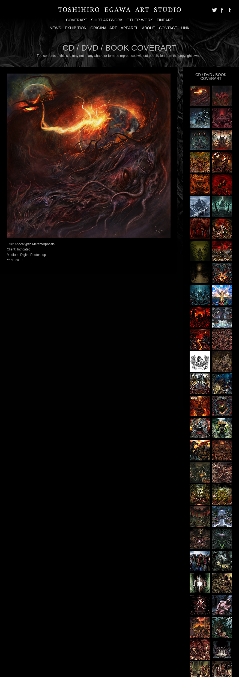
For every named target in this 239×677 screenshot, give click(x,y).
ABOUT (148, 28)
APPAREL (129, 28)
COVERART (76, 20)
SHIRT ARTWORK (107, 20)
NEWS (55, 28)
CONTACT (168, 28)
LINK (185, 28)
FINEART (165, 20)
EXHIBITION (76, 28)
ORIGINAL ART (103, 28)
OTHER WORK (140, 20)
